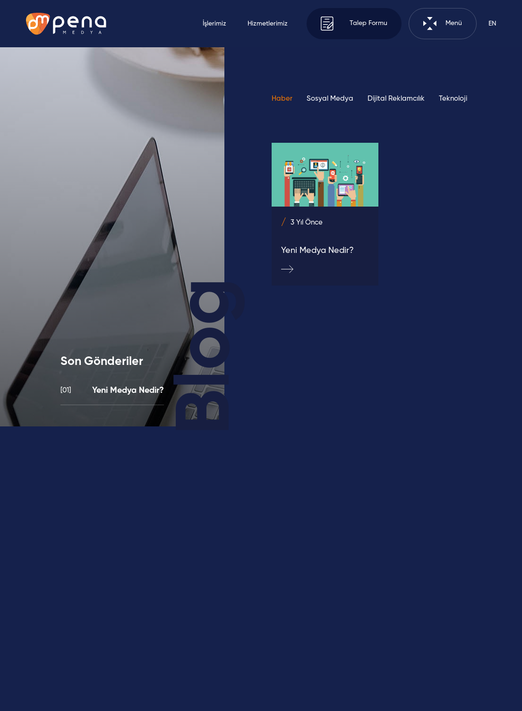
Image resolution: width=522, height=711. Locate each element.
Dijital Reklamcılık (396, 98)
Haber (282, 98)
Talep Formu (354, 23)
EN (492, 23)
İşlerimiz (214, 23)
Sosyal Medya (330, 98)
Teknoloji (453, 98)
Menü (442, 23)
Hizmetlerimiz (268, 23)
